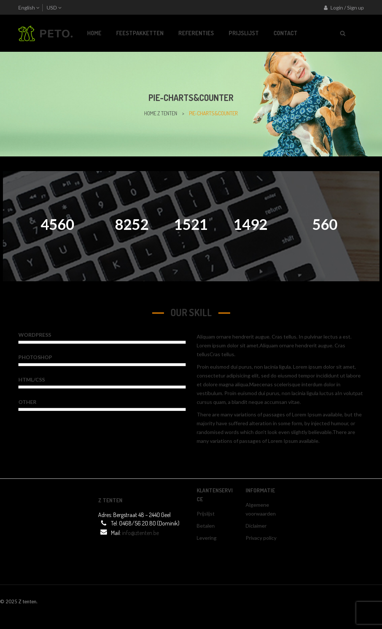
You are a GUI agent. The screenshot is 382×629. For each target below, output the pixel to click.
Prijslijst (206, 513)
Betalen (206, 526)
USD (52, 7)
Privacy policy (261, 538)
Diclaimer (256, 526)
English (26, 7)
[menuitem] (94, 33)
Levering (207, 538)
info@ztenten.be (140, 532)
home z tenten (160, 113)
